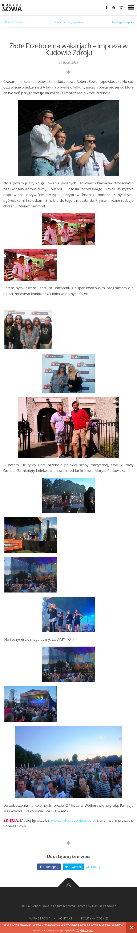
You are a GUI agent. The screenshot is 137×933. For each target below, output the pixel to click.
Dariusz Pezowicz (104, 906)
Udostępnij (49, 867)
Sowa (14, 8)
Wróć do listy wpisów (69, 22)
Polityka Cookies (95, 918)
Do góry (68, 887)
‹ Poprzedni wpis (14, 22)
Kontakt (65, 918)
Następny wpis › (123, 22)
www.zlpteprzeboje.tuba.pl (73, 820)
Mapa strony (39, 918)
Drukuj (93, 867)
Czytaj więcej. (84, 930)
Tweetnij (73, 867)
